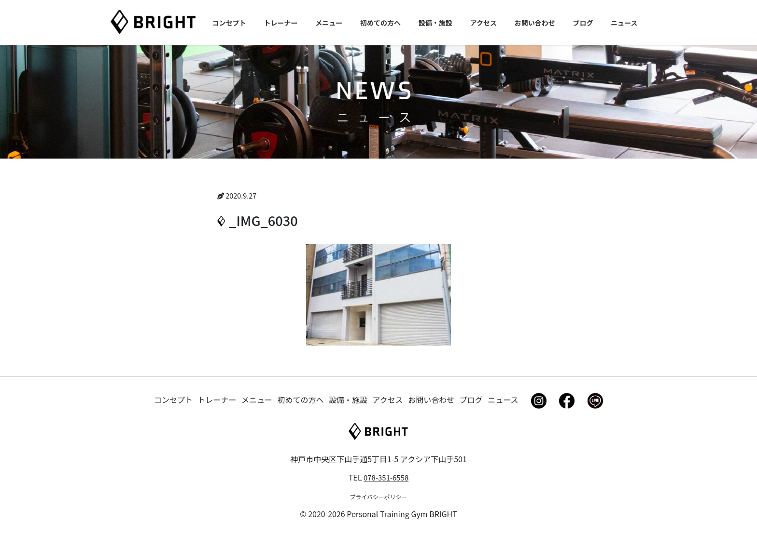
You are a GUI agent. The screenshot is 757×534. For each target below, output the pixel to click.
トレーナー (217, 399)
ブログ (471, 399)
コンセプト (173, 399)
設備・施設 (348, 399)
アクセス (388, 399)
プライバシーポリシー (378, 497)
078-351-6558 (386, 477)
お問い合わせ (431, 399)
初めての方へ (301, 399)
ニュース (503, 399)
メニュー (256, 399)
